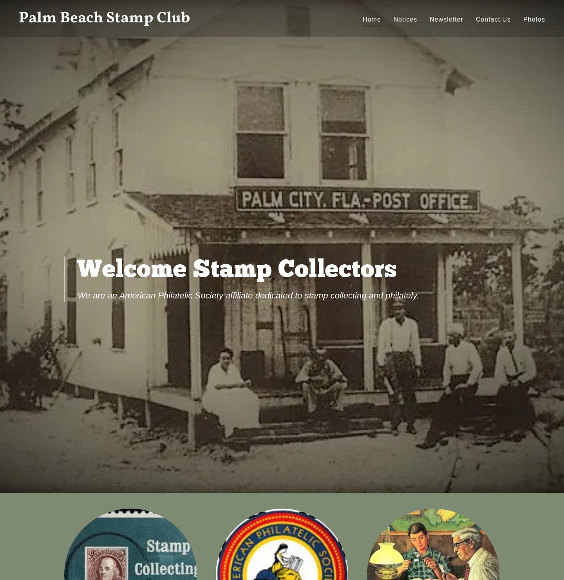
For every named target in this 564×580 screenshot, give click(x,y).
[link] (147, 20)
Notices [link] (405, 19)
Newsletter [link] (446, 19)
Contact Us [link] (493, 19)
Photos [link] (534, 19)
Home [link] (372, 19)
